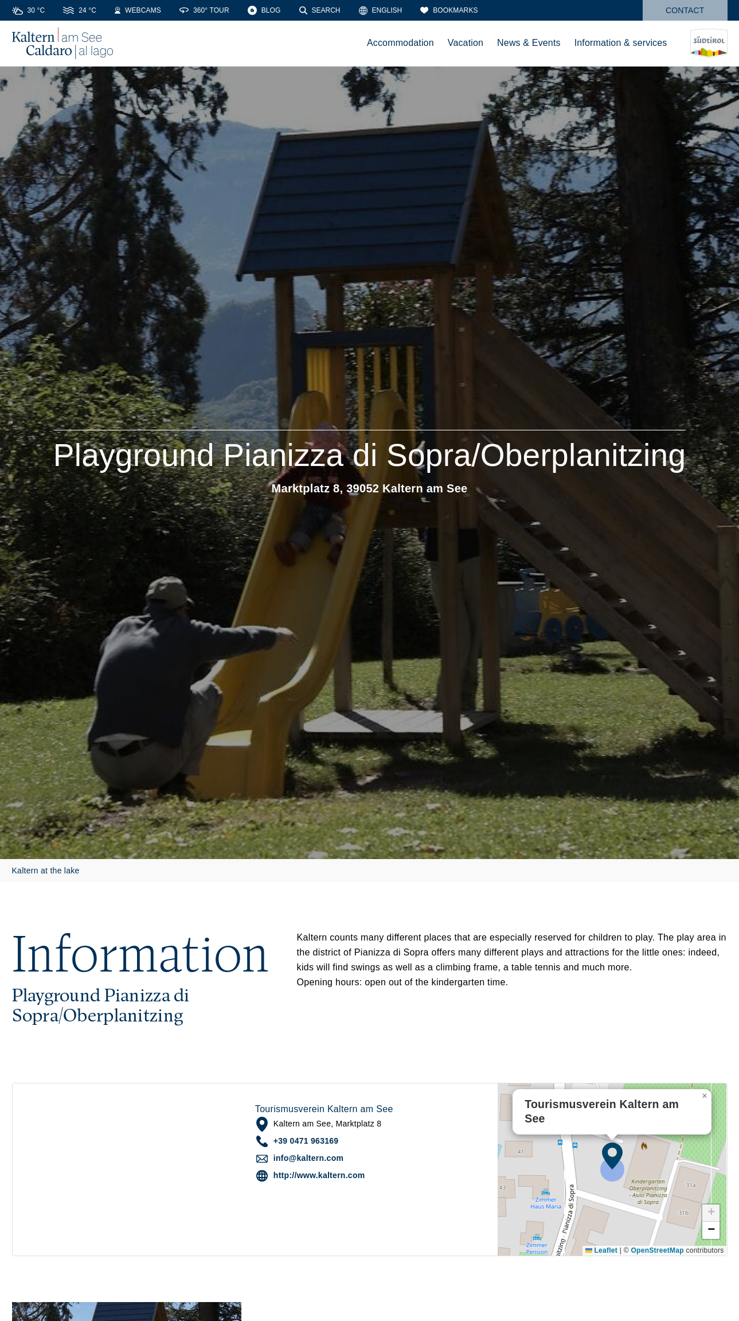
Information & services (620, 43)
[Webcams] (138, 10)
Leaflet (601, 1250)
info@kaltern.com (308, 1158)
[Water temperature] (79, 10)
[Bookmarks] (449, 10)
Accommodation (400, 43)
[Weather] (28, 10)
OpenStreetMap (657, 1250)
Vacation (465, 43)
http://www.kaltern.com (319, 1175)
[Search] (320, 10)
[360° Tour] (204, 10)
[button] (612, 1156)
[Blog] (264, 10)
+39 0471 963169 (306, 1140)
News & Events (529, 43)
